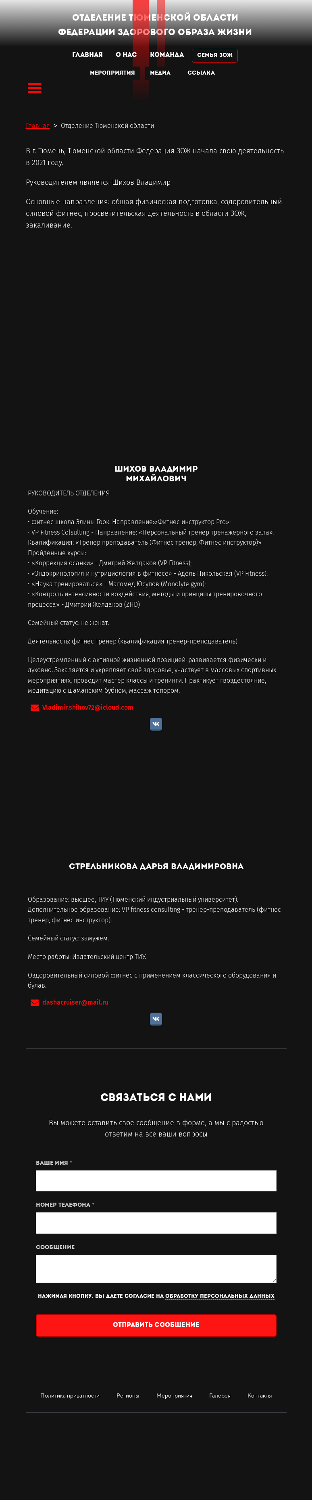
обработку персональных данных (220, 1296)
